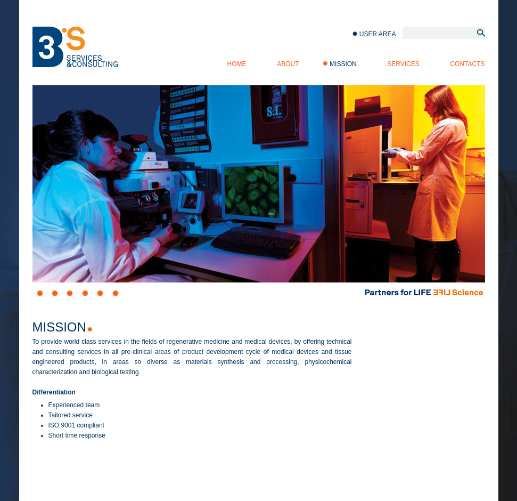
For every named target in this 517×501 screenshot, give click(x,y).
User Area (377, 34)
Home (237, 64)
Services (403, 64)
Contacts (467, 64)
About (288, 64)
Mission (343, 64)
